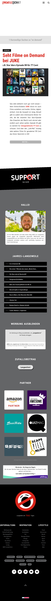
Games (8, 543)
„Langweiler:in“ (37, 333)
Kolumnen (43, 532)
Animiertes (25, 530)
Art (25, 534)
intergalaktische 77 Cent (30, 126)
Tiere (43, 545)
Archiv (19, 556)
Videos (25, 547)
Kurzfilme (8, 540)
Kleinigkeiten (8, 536)
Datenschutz (41, 560)
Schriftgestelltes (25, 545)
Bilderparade (7, 530)
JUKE (27, 107)
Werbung (7, 50)
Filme (7, 538)
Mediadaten (9, 560)
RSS (29, 564)
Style (43, 540)
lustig (7, 545)
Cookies (23, 564)
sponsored (20, 560)
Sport (43, 538)
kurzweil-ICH (25, 543)
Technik (43, 543)
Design (25, 538)
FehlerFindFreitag (7, 532)
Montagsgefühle (7, 534)
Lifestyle (43, 525)
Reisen (43, 536)
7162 (28, 515)
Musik (43, 534)
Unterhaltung (7, 525)
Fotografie (25, 540)
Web (43, 547)
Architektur (25, 532)
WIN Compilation (8, 547)
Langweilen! (25, 367)
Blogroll (11, 556)
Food (43, 530)
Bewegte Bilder (25, 536)
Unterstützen (30, 556)
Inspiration (25, 525)
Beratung (30, 560)
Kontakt (41, 556)
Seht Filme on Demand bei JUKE (24, 58)
